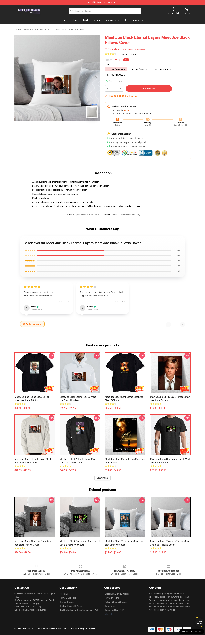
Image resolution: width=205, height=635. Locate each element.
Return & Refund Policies (116, 602)
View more (102, 478)
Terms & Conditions (69, 598)
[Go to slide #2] (65, 127)
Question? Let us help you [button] (192, 632)
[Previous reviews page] (168, 324)
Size (107, 65)
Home (17, 29)
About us (64, 594)
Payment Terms (112, 598)
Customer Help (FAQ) (114, 610)
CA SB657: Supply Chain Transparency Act (79, 610)
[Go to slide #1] (50, 127)
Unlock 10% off (199, 622)
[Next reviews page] (182, 324)
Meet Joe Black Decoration (37, 29)
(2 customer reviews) (127, 54)
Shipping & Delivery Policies (117, 594)
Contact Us (110, 606)
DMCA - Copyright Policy (71, 606)
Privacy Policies (67, 602)
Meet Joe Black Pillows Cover (70, 29)
